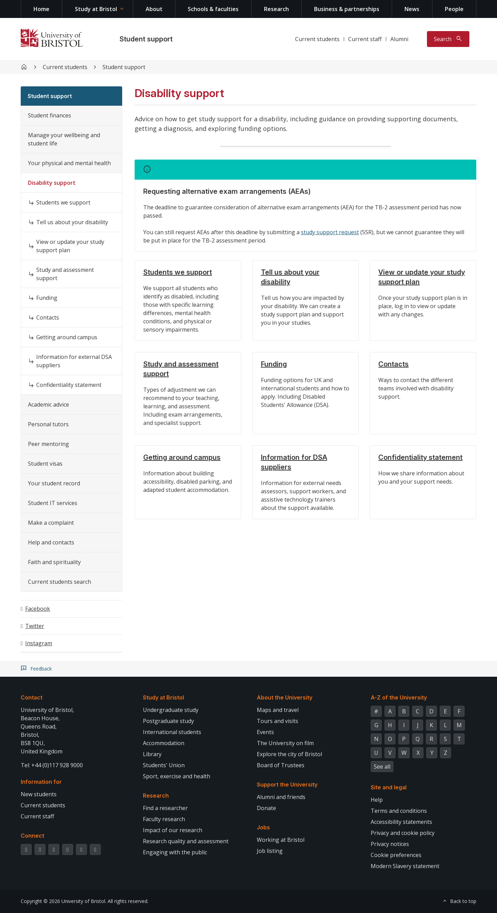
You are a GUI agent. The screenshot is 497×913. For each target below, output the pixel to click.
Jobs (263, 827)
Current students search (59, 582)
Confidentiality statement (68, 385)
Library (152, 754)
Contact (31, 697)
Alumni (399, 39)
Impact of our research (172, 830)
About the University (284, 697)
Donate (266, 808)
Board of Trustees (280, 765)
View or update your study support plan (70, 246)
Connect (32, 835)
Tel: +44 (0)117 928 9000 (52, 765)
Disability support (52, 183)
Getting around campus (66, 337)
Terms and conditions (399, 811)
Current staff (365, 39)
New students (39, 794)
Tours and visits (277, 721)
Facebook (37, 608)
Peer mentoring (48, 444)
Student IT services (52, 503)
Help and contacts (51, 542)
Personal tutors (48, 424)
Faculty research (164, 819)
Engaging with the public (175, 852)
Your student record (54, 483)
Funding (46, 298)
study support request (330, 232)
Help (377, 799)
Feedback (41, 668)
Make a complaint (51, 522)
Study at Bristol (96, 9)
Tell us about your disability (72, 222)
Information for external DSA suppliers (74, 361)
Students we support (63, 202)
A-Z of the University (399, 697)
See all (382, 766)
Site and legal (389, 787)
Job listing (270, 851)
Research (276, 9)
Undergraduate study (170, 710)
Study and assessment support (65, 274)
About (154, 9)
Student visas (45, 463)
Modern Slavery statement (405, 866)
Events (265, 732)
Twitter (34, 626)
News (412, 9)
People (454, 9)
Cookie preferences (396, 855)
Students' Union (164, 765)
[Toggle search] (448, 39)
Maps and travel (278, 710)
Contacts (47, 317)
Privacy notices (390, 844)
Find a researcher (165, 808)
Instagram (38, 643)
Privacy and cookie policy (403, 833)
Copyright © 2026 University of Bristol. (63, 901)
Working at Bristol (280, 840)
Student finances (49, 115)
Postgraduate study (168, 721)
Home (41, 9)
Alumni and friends (281, 797)
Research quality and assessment (185, 841)
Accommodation (163, 743)
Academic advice (48, 404)
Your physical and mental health (69, 163)
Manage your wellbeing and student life (64, 139)
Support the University (287, 784)
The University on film (285, 743)
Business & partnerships (346, 9)
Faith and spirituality (54, 562)
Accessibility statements (401, 822)
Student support (146, 39)
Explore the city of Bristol (289, 754)
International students (172, 732)
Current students (317, 39)
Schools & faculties (213, 9)
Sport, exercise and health (176, 776)
